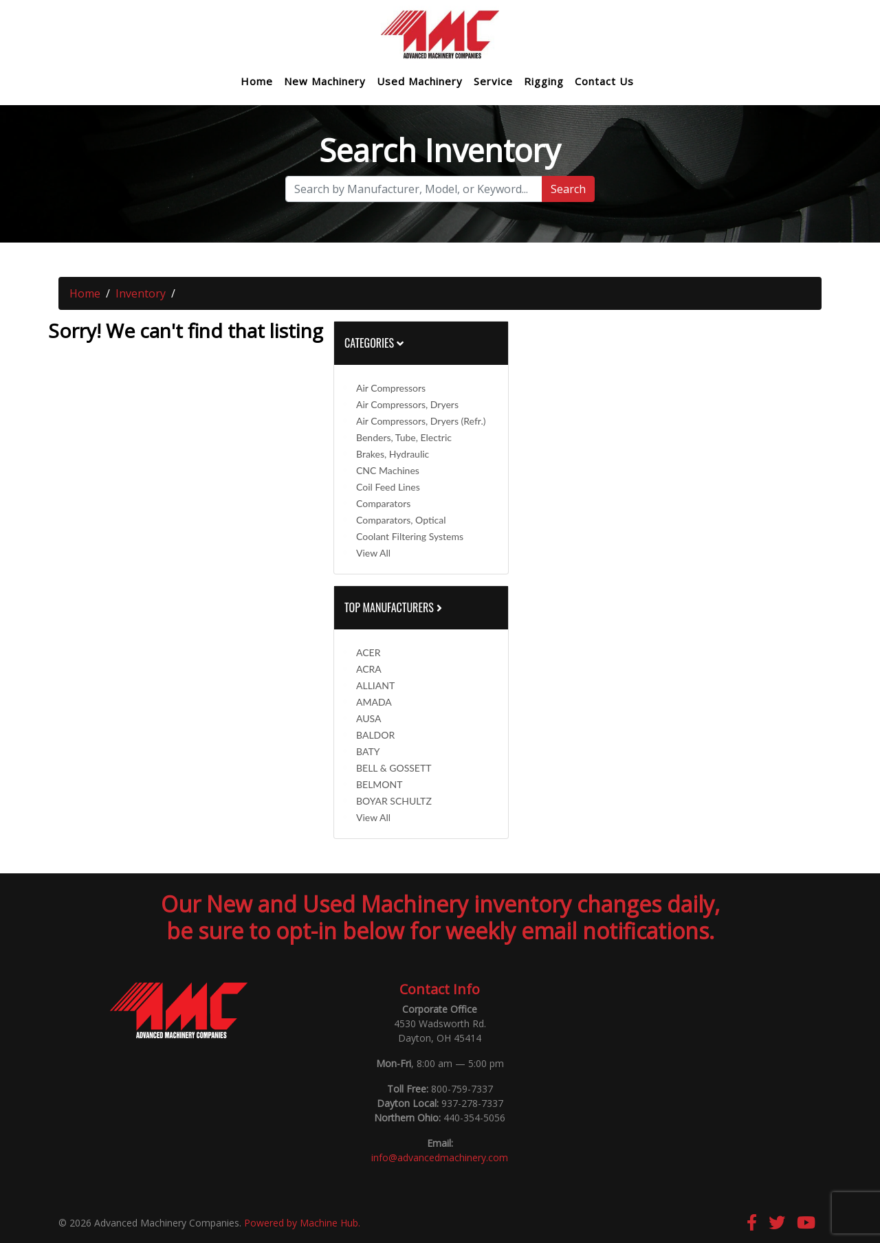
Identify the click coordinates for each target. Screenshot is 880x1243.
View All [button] (373, 553)
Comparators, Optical (401, 520)
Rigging (544, 81)
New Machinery (325, 81)
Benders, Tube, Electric (404, 437)
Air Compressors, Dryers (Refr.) (420, 421)
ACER (368, 652)
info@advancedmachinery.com (439, 1157)
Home (257, 81)
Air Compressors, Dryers (407, 404)
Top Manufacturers (394, 607)
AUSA (368, 718)
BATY (368, 751)
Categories (374, 343)
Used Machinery (420, 81)
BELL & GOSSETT (393, 768)
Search (568, 189)
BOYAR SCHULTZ (394, 801)
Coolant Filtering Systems (409, 536)
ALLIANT (375, 685)
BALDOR (375, 735)
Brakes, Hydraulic (392, 454)
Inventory (141, 293)
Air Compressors (391, 388)
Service (493, 81)
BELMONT (379, 784)
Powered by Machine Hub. (302, 1222)
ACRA (369, 669)
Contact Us (604, 81)
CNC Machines (387, 470)
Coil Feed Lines (388, 487)
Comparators (383, 503)
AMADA (374, 702)
